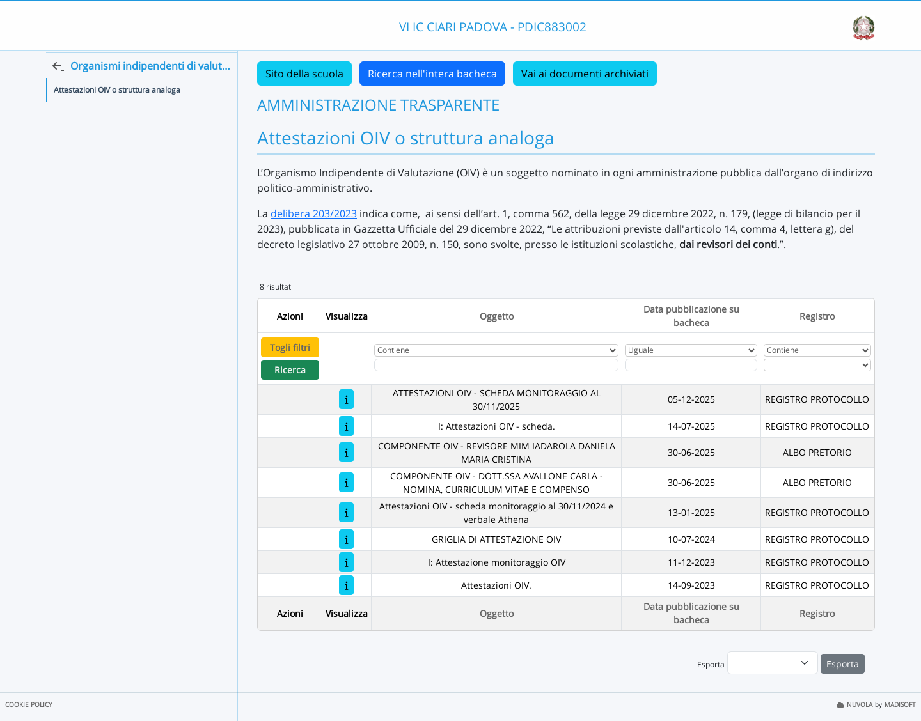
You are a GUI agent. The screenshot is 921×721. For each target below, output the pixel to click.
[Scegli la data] (691, 365)
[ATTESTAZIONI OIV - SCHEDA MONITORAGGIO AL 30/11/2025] (346, 399)
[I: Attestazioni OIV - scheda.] (346, 426)
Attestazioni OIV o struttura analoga (117, 114)
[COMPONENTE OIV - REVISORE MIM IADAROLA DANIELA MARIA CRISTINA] (346, 452)
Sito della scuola (304, 73)
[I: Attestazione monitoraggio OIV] (346, 562)
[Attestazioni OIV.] (346, 585)
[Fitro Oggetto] (496, 365)
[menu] (772, 662)
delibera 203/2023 (314, 213)
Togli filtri (290, 347)
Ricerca (290, 370)
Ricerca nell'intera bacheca (432, 73)
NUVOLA (854, 705)
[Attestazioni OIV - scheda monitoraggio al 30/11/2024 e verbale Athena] (346, 512)
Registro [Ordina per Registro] (817, 316)
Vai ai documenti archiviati (585, 73)
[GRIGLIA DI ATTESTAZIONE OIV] (346, 539)
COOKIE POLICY (28, 705)
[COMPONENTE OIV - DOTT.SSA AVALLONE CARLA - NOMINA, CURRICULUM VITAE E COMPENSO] (346, 482)
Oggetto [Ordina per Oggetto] (497, 316)
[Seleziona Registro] (817, 365)
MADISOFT (900, 705)
